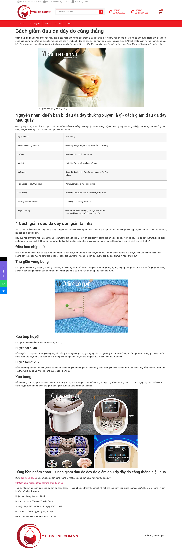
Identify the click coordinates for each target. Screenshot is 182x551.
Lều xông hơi (34, 24)
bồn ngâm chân (28, 478)
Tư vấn (47, 24)
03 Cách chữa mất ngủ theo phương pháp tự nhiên (39, 483)
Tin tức (22, 24)
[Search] (101, 12)
